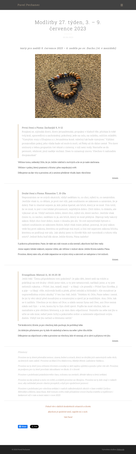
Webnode (120, 449)
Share (22, 427)
